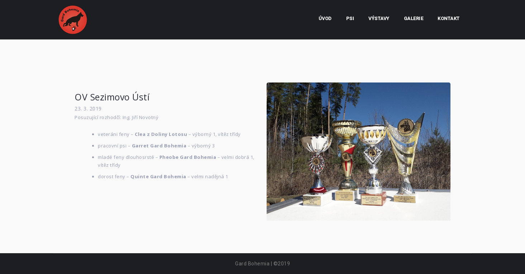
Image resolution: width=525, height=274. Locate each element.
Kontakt (449, 18)
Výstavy (379, 18)
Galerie (414, 18)
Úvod (325, 18)
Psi (350, 18)
